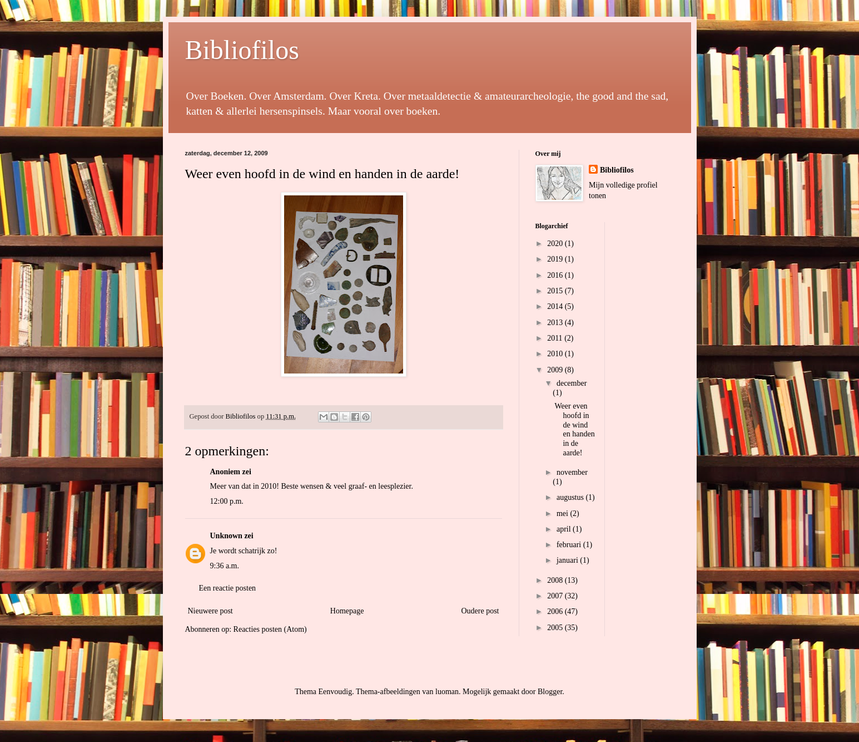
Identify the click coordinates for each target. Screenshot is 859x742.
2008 (556, 580)
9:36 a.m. (225, 566)
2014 (556, 306)
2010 (556, 354)
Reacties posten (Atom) (270, 629)
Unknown (226, 536)
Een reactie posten (227, 588)
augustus (571, 497)
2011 (555, 338)
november (572, 472)
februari (570, 544)
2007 (556, 596)
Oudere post (480, 611)
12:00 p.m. (227, 501)
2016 (556, 275)
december (572, 383)
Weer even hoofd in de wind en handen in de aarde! (574, 429)
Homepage (347, 611)
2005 (556, 627)
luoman (447, 691)
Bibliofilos (242, 50)
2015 (556, 291)
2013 (556, 322)
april (565, 529)
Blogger (550, 691)
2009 (556, 370)
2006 (556, 611)
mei (563, 513)
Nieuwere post (210, 611)
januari (568, 560)
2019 (556, 259)
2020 (556, 243)
